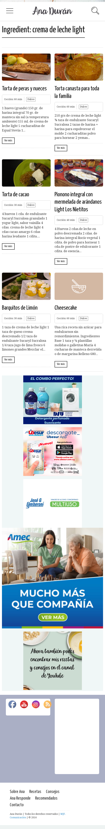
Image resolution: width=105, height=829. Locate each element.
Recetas (35, 791)
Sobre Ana (17, 791)
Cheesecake (66, 308)
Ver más (8, 140)
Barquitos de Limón (20, 308)
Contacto (17, 805)
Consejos (52, 791)
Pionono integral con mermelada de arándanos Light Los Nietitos (78, 202)
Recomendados (46, 798)
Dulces (30, 99)
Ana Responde (20, 798)
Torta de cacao (15, 194)
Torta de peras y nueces (24, 89)
